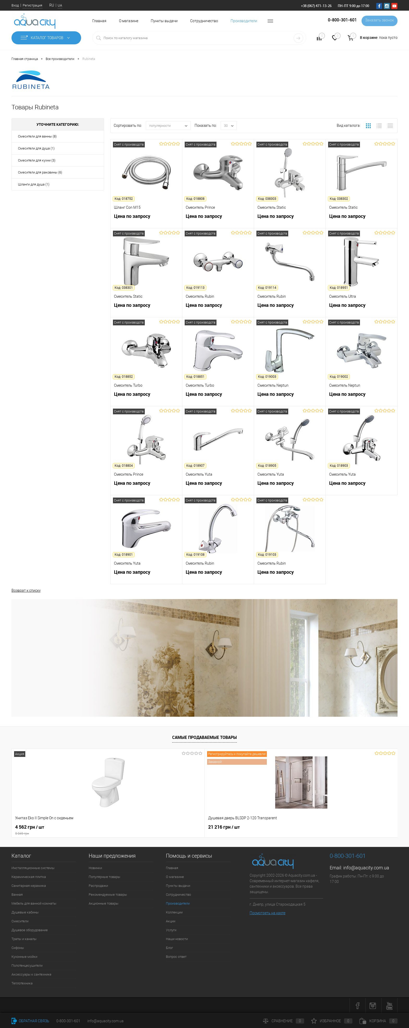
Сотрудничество (204, 21)
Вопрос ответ (176, 957)
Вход (15, 5)
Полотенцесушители (27, 965)
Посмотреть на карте (267, 913)
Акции (170, 921)
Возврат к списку (26, 590)
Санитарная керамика (28, 886)
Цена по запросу (146, 220)
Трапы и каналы (24, 939)
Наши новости (177, 939)
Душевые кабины (25, 912)
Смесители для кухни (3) (36, 160)
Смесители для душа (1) (36, 148)
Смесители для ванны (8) (37, 136)
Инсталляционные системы (33, 868)
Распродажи (98, 886)
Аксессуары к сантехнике (31, 974)
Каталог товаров (46, 37)
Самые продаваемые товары (204, 737)
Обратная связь (30, 1021)
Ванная (17, 894)
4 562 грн (50, 830)
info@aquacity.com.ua (366, 867)
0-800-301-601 (68, 1021)
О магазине (128, 21)
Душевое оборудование (29, 930)
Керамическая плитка (28, 877)
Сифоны (17, 948)
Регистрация (32, 5)
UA (60, 5)
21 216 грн (108, 827)
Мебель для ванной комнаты (33, 903)
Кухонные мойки (24, 957)
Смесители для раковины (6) (40, 172)
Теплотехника (22, 983)
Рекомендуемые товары (108, 894)
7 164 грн (184, 827)
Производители (244, 21)
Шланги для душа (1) (33, 184)
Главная (99, 21)
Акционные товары (103, 903)
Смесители (19, 921)
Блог (169, 948)
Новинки (95, 868)
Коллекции (174, 912)
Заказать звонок (378, 21)
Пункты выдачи (164, 21)
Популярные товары (104, 877)
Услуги (171, 930)
